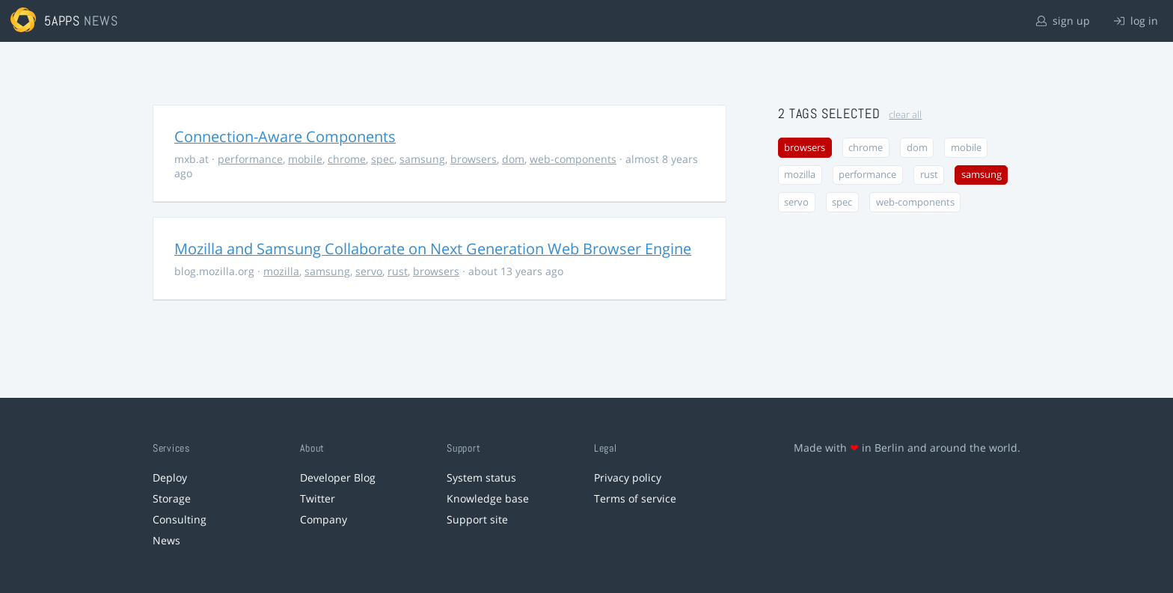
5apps (62, 20)
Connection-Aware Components (285, 136)
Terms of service (635, 498)
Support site (477, 519)
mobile (305, 159)
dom (513, 159)
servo (368, 271)
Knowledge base (488, 498)
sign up (1063, 20)
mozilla (281, 271)
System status (481, 477)
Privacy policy (627, 477)
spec (382, 159)
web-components (573, 159)
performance (250, 159)
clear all (905, 114)
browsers (473, 159)
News (166, 540)
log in (1136, 20)
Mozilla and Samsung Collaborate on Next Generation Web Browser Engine (432, 249)
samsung (422, 159)
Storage (172, 498)
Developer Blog (338, 477)
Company (323, 519)
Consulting (179, 519)
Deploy (170, 477)
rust (398, 271)
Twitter (317, 498)
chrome (347, 159)
